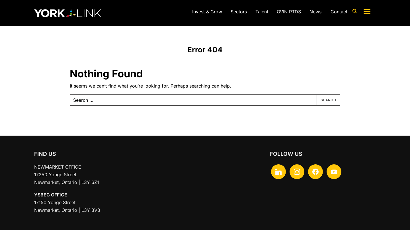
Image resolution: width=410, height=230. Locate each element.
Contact (339, 11)
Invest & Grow (207, 11)
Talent (261, 11)
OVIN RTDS (289, 11)
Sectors (239, 11)
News (315, 11)
